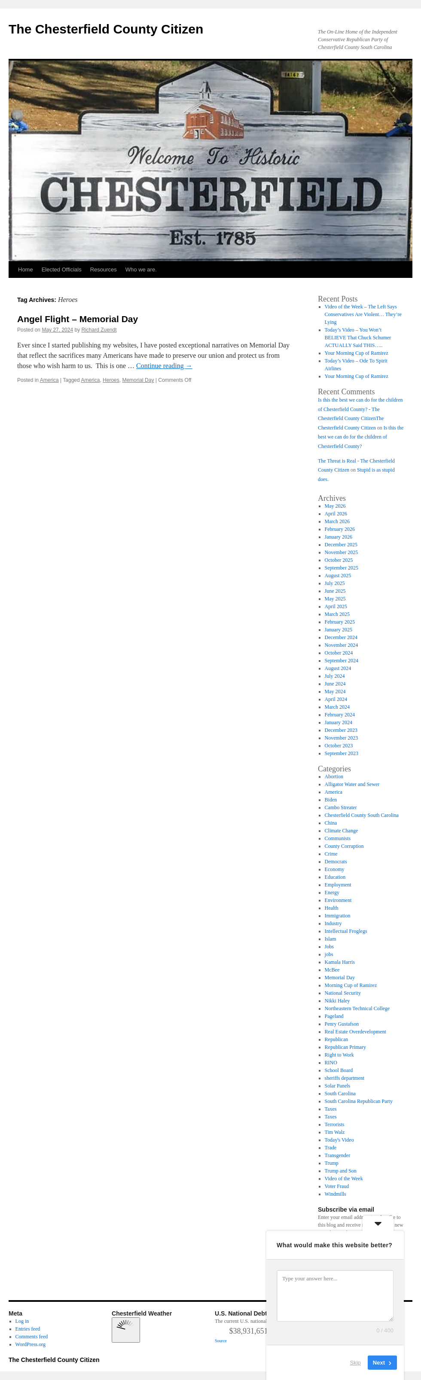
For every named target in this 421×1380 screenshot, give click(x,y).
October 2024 (339, 653)
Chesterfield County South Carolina (362, 815)
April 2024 (336, 699)
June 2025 (335, 591)
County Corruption (344, 846)
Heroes (111, 380)
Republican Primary (345, 1047)
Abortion (334, 777)
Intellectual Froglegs (346, 931)
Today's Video (339, 1140)
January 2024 (338, 722)
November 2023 (341, 738)
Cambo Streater (341, 807)
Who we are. (141, 269)
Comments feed (31, 1337)
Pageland (334, 1016)
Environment (338, 900)
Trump (332, 1163)
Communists (338, 838)
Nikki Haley (337, 1001)
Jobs (329, 947)
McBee (332, 970)
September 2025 (341, 568)
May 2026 (335, 506)
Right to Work (339, 1055)
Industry (333, 923)
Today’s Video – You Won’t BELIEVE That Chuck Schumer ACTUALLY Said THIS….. (358, 337)
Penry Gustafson (342, 1024)
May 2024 (335, 691)
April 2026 (336, 514)
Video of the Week (344, 1179)
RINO (331, 1063)
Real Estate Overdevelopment (355, 1032)
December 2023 (341, 730)
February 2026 (340, 529)
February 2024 (340, 715)
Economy (335, 869)
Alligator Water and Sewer (352, 784)
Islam (330, 939)
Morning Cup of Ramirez (351, 985)
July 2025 (335, 583)
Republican (336, 1039)
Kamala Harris (340, 962)
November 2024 (341, 645)
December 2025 (341, 545)
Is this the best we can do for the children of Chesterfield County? (360, 437)
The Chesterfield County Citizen (106, 29)
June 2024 (335, 684)
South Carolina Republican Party (359, 1101)
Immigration (338, 916)
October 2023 (339, 746)
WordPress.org (30, 1344)
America (49, 380)
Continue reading (164, 365)
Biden (331, 800)
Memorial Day (138, 380)
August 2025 (338, 576)
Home (25, 269)
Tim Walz (335, 1132)
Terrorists (335, 1124)
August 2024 (338, 668)
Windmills (335, 1194)
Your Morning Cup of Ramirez (356, 353)
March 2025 (337, 614)
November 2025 (341, 552)
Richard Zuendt (98, 330)
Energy (332, 893)
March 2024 (337, 707)
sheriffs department (345, 1078)
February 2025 (340, 622)
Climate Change (341, 831)
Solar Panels (338, 1086)
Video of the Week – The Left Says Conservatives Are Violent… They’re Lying (363, 314)
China (331, 823)
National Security (343, 993)
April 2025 (336, 606)
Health (332, 908)
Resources (103, 269)
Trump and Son (341, 1171)
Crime (331, 854)
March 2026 (337, 521)
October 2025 (339, 560)
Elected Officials (62, 269)
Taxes (331, 1109)
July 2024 (335, 676)
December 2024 (341, 637)
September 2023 (341, 753)
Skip (355, 1362)
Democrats (336, 862)
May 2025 (335, 599)
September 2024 (341, 661)
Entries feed (27, 1329)
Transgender (338, 1155)
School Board (339, 1070)
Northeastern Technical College (357, 1008)
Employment (338, 885)
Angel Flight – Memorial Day (77, 319)
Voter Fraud (337, 1186)
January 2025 (338, 630)
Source (221, 1340)
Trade (331, 1148)
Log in (22, 1321)
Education (335, 877)
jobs (329, 954)
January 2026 (338, 537)
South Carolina (340, 1094)
